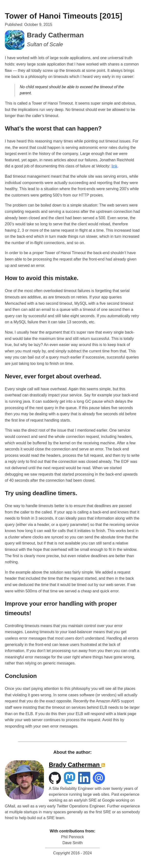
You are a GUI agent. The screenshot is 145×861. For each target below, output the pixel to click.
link (114, 166)
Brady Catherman (75, 764)
